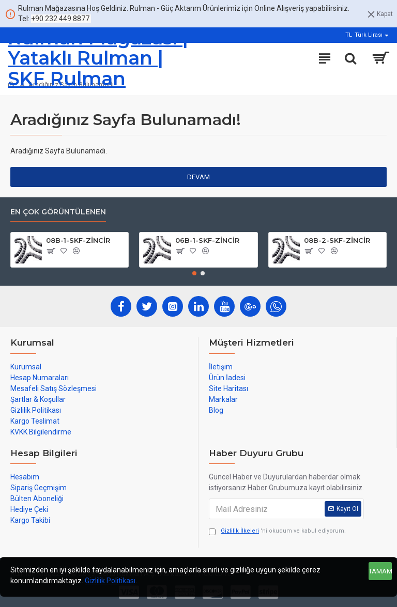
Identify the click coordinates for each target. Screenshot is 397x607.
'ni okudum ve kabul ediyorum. (277, 531)
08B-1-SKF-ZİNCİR (78, 240)
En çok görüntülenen (58, 212)
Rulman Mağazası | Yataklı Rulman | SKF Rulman (98, 58)
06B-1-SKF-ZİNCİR (207, 240)
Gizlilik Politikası (110, 581)
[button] (194, 273)
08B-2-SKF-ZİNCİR (337, 240)
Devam (198, 177)
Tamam (380, 571)
